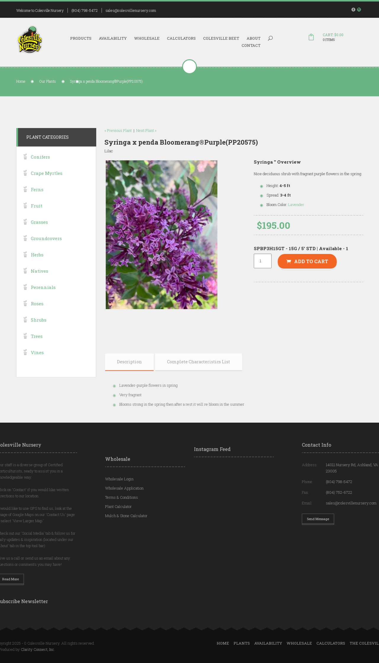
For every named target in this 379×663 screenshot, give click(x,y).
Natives (39, 282)
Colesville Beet (221, 38)
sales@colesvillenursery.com (130, 10)
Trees (37, 347)
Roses (37, 314)
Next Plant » (135, 130)
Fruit (36, 216)
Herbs (37, 265)
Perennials (43, 298)
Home (20, 81)
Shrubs (38, 330)
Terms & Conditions (121, 517)
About (254, 38)
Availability (113, 38)
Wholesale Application (124, 507)
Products (80, 38)
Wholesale (147, 38)
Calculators (181, 38)
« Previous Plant (107, 130)
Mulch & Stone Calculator (126, 535)
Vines (37, 363)
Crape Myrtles (46, 184)
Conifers (40, 167)
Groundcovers (46, 249)
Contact (251, 45)
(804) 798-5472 (84, 10)
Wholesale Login (119, 498)
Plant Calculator (118, 526)
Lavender (307, 204)
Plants (314, 643)
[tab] (129, 389)
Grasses (39, 233)
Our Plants (47, 81)
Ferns (37, 200)
